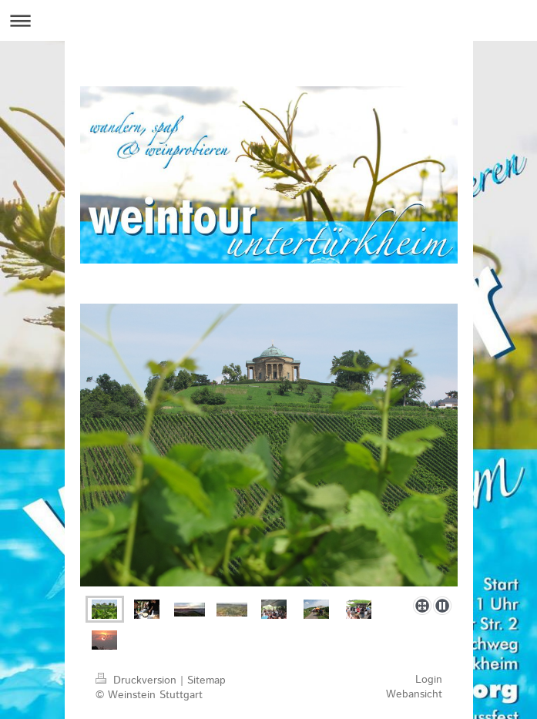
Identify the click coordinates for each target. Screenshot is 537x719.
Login (428, 679)
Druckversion (138, 680)
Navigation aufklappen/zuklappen (268, 20)
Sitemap (206, 680)
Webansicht (414, 694)
